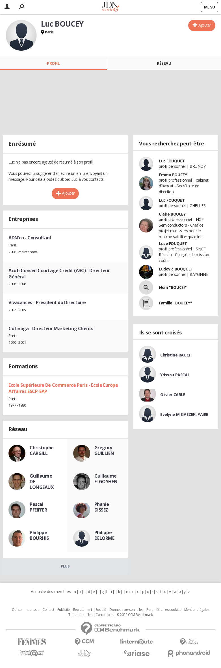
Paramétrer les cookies (163, 610)
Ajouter (204, 25)
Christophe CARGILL (42, 450)
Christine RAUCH (176, 355)
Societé (101, 610)
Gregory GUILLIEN (104, 450)
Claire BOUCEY (172, 214)
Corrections (104, 615)
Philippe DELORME (104, 535)
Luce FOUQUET (173, 243)
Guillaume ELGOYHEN (106, 479)
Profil (53, 63)
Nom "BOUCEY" (173, 287)
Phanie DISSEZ (101, 507)
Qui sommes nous (25, 610)
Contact (48, 610)
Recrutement (82, 610)
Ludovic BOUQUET (176, 269)
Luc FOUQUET (172, 161)
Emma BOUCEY (173, 174)
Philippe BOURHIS (39, 535)
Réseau (164, 63)
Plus (65, 566)
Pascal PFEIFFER (38, 507)
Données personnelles (126, 610)
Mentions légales (196, 610)
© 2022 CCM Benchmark (134, 615)
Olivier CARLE (172, 394)
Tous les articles (80, 615)
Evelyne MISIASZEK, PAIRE (184, 414)
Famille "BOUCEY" (175, 303)
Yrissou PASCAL (175, 374)
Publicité (63, 610)
